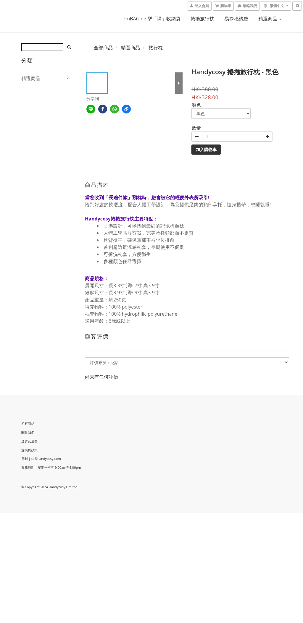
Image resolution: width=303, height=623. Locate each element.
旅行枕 (156, 47)
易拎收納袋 (236, 18)
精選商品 (269, 18)
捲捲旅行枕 (202, 18)
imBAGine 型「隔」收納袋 (152, 18)
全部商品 (103, 47)
